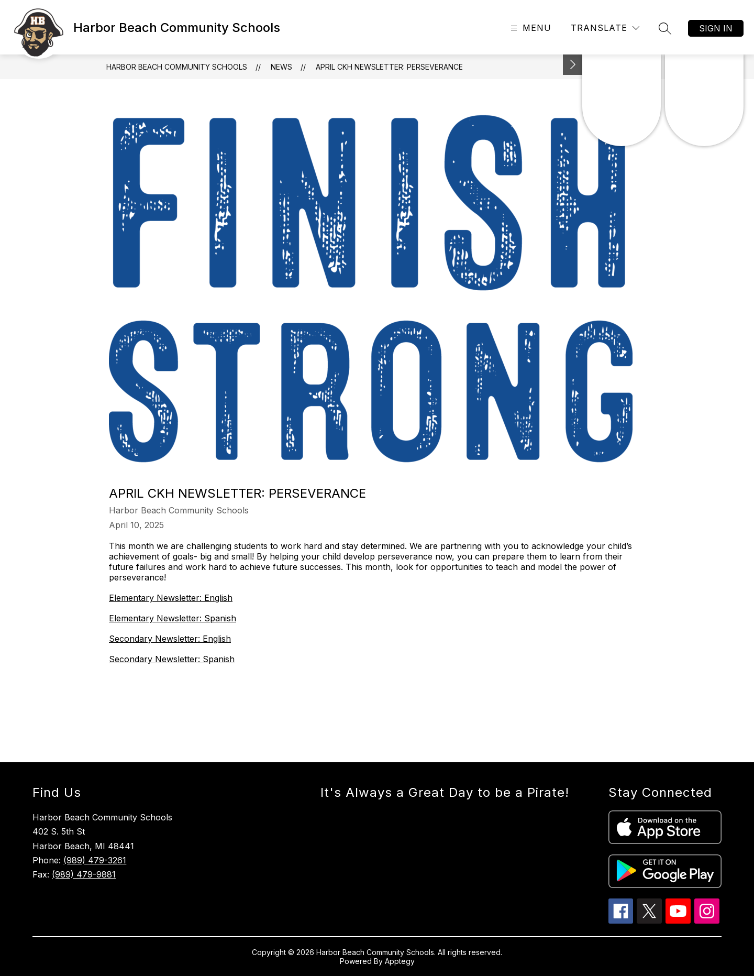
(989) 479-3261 (94, 860)
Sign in (716, 28)
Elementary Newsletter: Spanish (172, 618)
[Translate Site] (605, 28)
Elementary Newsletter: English (170, 598)
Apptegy (400, 961)
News (281, 66)
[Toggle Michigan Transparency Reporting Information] (573, 64)
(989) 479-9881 (84, 874)
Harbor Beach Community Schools (176, 66)
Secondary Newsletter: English (170, 638)
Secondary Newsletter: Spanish (172, 659)
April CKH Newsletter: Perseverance (389, 66)
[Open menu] (529, 28)
